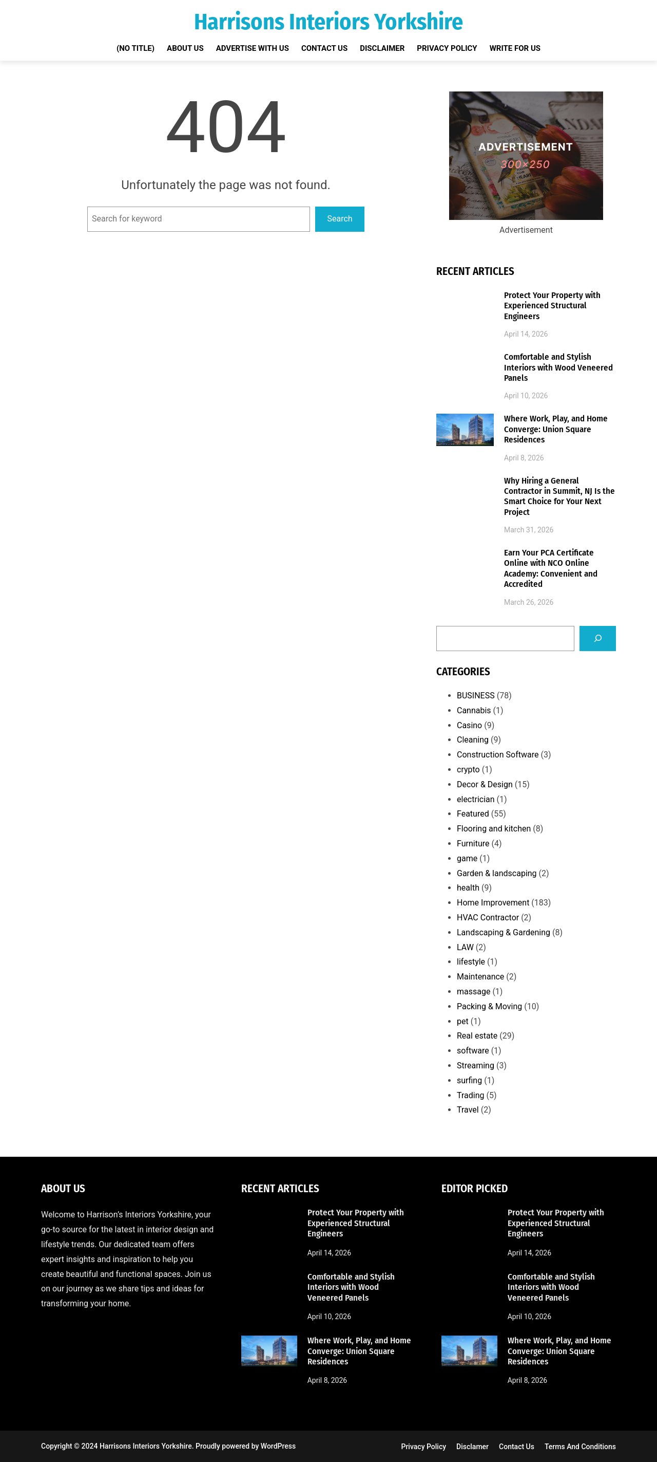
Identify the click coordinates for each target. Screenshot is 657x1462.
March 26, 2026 (528, 602)
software (473, 1051)
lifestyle (471, 962)
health (468, 888)
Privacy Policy (447, 48)
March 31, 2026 (528, 530)
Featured (473, 814)
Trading (471, 1095)
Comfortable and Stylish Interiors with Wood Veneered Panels (558, 367)
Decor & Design (485, 784)
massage (473, 991)
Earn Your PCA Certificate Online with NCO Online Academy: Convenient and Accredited (550, 568)
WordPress (278, 1446)
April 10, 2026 (526, 396)
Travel (468, 1110)
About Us (185, 48)
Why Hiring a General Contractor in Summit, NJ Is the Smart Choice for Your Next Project (559, 496)
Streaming (475, 1065)
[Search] (597, 638)
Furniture (473, 843)
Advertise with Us (252, 48)
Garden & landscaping (497, 873)
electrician (476, 799)
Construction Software (497, 755)
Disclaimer (382, 48)
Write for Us (515, 48)
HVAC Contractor (488, 917)
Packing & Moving (489, 1006)
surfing (469, 1080)
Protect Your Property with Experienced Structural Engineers (552, 306)
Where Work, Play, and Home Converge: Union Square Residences (556, 429)
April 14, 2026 (526, 334)
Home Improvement (493, 903)
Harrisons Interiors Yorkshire (328, 21)
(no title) (135, 48)
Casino (469, 725)
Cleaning (473, 740)
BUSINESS (476, 695)
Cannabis (474, 710)
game (467, 858)
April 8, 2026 (524, 458)
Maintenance (480, 977)
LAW (465, 947)
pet (463, 1021)
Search (340, 219)
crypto (468, 769)
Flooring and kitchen (494, 829)
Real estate (477, 1036)
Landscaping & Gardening (503, 932)
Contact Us (324, 48)
